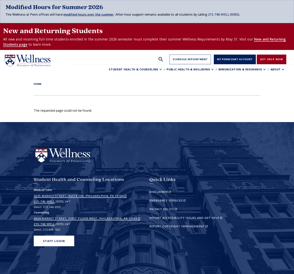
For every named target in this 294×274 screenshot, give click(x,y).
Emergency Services (174, 201)
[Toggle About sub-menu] (283, 69)
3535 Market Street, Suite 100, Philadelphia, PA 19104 (80, 196)
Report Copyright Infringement (185, 226)
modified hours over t (80, 14)
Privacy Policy (169, 209)
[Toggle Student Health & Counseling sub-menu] (161, 69)
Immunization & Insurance (240, 69)
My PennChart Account (235, 59)
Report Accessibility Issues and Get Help (187, 218)
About (275, 69)
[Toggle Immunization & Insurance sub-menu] (265, 69)
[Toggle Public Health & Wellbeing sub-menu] (213, 69)
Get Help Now (271, 59)
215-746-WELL (218, 14)
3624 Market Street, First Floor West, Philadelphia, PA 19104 (87, 218)
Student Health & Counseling (133, 69)
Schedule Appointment (190, 59)
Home (37, 84)
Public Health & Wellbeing (188, 69)
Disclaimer (166, 192)
